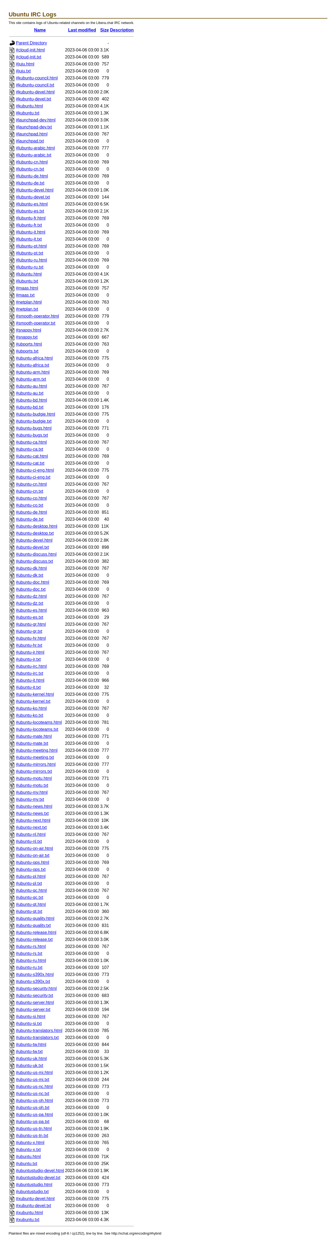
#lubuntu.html (29, 274)
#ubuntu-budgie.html (35, 414)
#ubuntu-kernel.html (35, 694)
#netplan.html (29, 302)
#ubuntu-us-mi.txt (32, 1079)
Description (122, 30)
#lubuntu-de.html (32, 176)
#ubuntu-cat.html (32, 456)
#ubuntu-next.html (33, 820)
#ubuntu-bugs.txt (32, 435)
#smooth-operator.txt (35, 323)
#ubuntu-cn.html (31, 484)
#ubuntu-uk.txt (29, 1065)
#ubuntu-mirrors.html (36, 764)
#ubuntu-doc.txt (30, 589)
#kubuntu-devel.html (35, 92)
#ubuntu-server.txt (33, 1009)
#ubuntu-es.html (31, 610)
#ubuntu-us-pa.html (34, 1114)
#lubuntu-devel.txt (33, 197)
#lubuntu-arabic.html (35, 148)
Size (104, 30)
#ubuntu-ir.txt (28, 659)
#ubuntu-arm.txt (31, 379)
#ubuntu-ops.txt (30, 869)
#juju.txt (23, 71)
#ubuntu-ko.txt (29, 715)
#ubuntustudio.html (34, 1184)
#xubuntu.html (29, 1212)
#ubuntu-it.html (30, 680)
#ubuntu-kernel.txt (33, 701)
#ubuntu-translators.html (39, 1030)
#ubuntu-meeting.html (37, 750)
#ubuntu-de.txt (29, 519)
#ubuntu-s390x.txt (33, 981)
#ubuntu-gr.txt (29, 631)
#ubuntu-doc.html (32, 582)
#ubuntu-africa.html (34, 358)
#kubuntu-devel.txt (33, 99)
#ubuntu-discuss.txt (34, 561)
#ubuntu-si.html (30, 1016)
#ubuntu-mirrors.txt (34, 771)
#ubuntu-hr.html (31, 638)
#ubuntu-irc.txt (29, 673)
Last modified (82, 30)
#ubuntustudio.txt (32, 1191)
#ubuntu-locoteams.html (39, 722)
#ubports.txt (27, 351)
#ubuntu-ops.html (32, 862)
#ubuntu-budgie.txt (34, 421)
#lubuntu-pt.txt (29, 253)
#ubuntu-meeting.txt (35, 757)
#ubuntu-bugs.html (34, 428)
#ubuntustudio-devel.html (40, 1170)
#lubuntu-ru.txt (29, 267)
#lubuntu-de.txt (30, 183)
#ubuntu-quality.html (35, 918)
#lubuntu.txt (27, 281)
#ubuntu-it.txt (28, 687)
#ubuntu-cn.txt (29, 491)
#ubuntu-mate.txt (32, 743)
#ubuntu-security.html (36, 988)
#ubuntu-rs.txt (29, 953)
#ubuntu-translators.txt (37, 1037)
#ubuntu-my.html (32, 792)
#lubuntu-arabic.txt (33, 155)
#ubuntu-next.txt (31, 827)
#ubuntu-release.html (36, 932)
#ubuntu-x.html (30, 1142)
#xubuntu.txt (27, 1219)
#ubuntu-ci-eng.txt (33, 477)
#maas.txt (25, 295)
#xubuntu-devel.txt (33, 1205)
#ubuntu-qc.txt (29, 897)
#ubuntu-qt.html (31, 904)
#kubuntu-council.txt (35, 85)
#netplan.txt (27, 309)
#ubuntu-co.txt (29, 505)
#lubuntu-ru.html (31, 260)
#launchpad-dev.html (35, 120)
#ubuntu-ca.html (31, 442)
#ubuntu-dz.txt (29, 603)
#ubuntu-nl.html (30, 834)
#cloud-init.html (30, 50)
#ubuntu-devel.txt (32, 547)
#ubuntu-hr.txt (29, 645)
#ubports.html (29, 344)
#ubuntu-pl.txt (29, 883)
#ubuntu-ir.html (30, 652)
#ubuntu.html (28, 1156)
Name (40, 30)
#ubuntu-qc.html (31, 890)
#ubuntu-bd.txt (29, 407)
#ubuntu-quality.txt (33, 925)
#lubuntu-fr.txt (29, 225)
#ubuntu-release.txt (34, 939)
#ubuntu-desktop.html (36, 526)
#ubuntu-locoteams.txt (37, 729)
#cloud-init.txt (28, 57)
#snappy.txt (27, 337)
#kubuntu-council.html (37, 78)
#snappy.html (28, 330)
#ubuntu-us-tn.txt (32, 1135)
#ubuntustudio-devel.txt (38, 1177)
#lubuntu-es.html (32, 204)
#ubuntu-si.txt (29, 1023)
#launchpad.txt (30, 141)
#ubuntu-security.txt (34, 995)
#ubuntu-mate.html (34, 736)
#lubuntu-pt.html (31, 246)
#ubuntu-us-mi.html (34, 1072)
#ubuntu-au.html (31, 386)
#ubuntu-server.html (35, 1002)
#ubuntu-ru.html (31, 960)
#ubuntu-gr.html (31, 624)
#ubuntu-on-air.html (34, 848)
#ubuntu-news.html (34, 806)
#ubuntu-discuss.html (36, 554)
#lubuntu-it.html (30, 232)
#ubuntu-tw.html (31, 1044)
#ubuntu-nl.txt (29, 841)
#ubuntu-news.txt (32, 813)
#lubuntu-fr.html (30, 218)
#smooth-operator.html (37, 316)
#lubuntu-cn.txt (30, 169)
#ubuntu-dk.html (31, 568)
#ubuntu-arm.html (32, 372)
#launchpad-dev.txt (34, 127)
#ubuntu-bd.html (31, 400)
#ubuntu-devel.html (34, 540)
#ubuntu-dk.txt (29, 575)
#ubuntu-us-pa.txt (32, 1121)
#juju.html (25, 64)
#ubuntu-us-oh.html (34, 1100)
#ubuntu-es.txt (29, 617)
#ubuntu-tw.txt (29, 1051)
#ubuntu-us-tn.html (34, 1128)
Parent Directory (31, 43)
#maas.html (27, 288)
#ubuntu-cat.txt (30, 463)
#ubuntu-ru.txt (29, 967)
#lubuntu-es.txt (30, 211)
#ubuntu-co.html (31, 498)
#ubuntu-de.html (31, 512)
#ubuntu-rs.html (31, 946)
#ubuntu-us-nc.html (34, 1086)
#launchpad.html (31, 134)
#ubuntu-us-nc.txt (32, 1093)
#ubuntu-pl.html (30, 876)
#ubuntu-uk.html (31, 1058)
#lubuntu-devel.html (35, 190)
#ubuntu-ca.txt (29, 449)
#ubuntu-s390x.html (35, 974)
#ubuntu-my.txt (30, 799)
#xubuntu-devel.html (35, 1198)
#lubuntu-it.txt (29, 239)
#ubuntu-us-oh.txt (32, 1107)
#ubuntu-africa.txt (32, 365)
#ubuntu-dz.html (31, 596)
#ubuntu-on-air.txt (32, 855)
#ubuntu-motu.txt (32, 785)
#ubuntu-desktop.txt (35, 533)
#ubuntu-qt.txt (29, 911)
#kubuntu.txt (27, 113)
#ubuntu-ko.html (31, 708)
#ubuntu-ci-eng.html (35, 470)
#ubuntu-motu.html (34, 778)
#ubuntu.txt (26, 1163)
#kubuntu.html (29, 106)
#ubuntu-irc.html (31, 666)
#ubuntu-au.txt (29, 393)
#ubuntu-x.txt (28, 1149)
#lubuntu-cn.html (32, 162)
